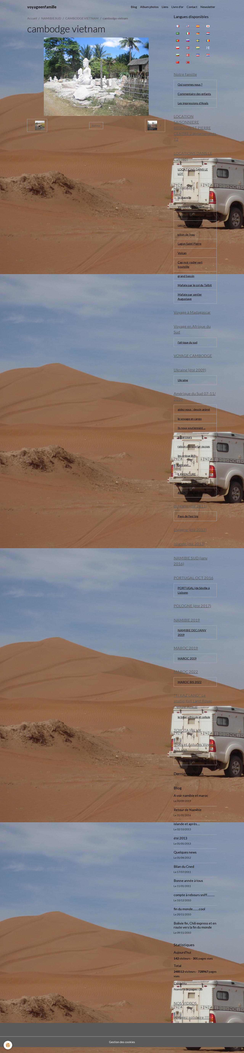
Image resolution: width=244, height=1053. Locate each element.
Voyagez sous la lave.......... (194, 207)
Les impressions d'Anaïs (193, 103)
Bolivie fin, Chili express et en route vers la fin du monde (195, 931)
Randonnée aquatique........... (195, 217)
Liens (165, 7)
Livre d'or (177, 7)
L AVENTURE (187, 477)
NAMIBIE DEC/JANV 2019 (192, 637)
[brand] (41, 7)
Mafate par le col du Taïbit (195, 287)
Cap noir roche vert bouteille (190, 266)
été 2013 (180, 844)
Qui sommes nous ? (190, 84)
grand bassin (186, 277)
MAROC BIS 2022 (190, 687)
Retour (96, 125)
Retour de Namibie (187, 816)
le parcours (185, 440)
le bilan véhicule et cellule (194, 722)
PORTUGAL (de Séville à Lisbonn (194, 594)
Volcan (182, 254)
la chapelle (184, 198)
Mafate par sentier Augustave (190, 298)
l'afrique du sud (187, 344)
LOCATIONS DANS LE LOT (193, 172)
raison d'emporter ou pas (194, 449)
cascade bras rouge (190, 226)
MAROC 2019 (187, 663)
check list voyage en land (194, 766)
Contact (192, 7)
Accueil (32, 18)
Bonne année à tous (188, 886)
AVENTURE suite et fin (193, 496)
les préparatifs (187, 458)
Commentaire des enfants (194, 94)
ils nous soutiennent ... (191, 430)
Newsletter (207, 7)
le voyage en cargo (190, 421)
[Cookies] (8, 1045)
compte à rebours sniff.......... (194, 901)
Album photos (149, 7)
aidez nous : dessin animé (194, 412)
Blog (134, 7)
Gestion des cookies (122, 1047)
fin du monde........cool (189, 915)
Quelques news (185, 858)
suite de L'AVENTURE (192, 486)
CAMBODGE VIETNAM (82, 18)
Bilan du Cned (184, 872)
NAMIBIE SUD (51, 18)
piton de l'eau (186, 235)
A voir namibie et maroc (191, 801)
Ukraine (183, 382)
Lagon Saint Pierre (189, 245)
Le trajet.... (184, 468)
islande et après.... (187, 830)
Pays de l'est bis (188, 520)
